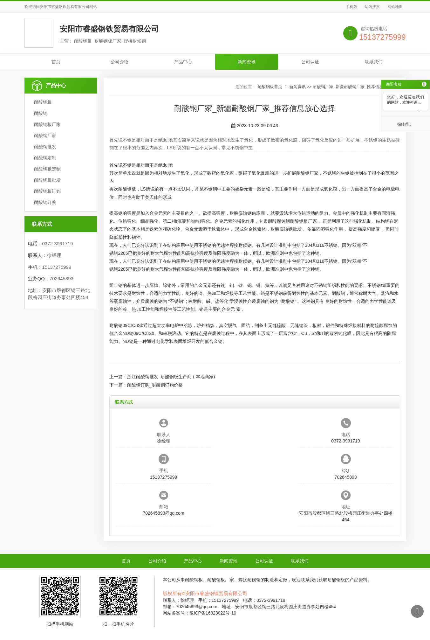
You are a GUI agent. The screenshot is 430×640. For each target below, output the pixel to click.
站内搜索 (372, 6)
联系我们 (374, 61)
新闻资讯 (247, 61)
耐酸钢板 (43, 102)
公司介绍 (119, 61)
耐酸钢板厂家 (47, 124)
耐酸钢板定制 (47, 168)
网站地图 (395, 6)
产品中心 (183, 61)
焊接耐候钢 (240, 245)
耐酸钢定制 (45, 157)
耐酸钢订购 (45, 202)
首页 (55, 61)
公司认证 (310, 61)
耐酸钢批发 (45, 146)
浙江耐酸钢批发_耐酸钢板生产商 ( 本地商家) (171, 376)
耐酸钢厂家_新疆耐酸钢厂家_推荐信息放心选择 (356, 86)
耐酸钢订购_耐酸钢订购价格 (155, 384)
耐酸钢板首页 (269, 86)
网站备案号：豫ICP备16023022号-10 (199, 613)
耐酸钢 (40, 113)
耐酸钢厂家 (45, 135)
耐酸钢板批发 (47, 180)
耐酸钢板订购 (47, 191)
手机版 (351, 6)
